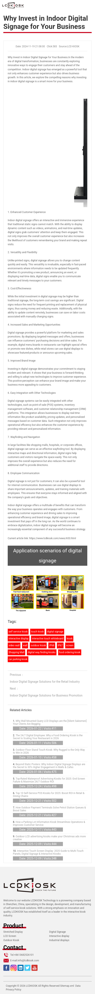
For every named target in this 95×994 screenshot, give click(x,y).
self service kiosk (18, 631)
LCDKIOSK (32, 985)
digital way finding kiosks (41, 652)
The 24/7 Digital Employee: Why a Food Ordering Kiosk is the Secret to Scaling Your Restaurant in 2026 (47, 737)
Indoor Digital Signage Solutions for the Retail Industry (45, 681)
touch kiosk (37, 631)
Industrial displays (59, 940)
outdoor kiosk (38, 645)
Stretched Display (13, 931)
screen (70, 645)
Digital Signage (57, 931)
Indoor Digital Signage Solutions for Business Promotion (46, 695)
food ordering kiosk (69, 652)
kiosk (69, 638)
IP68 (51, 645)
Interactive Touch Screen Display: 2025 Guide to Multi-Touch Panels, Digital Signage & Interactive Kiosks (48, 852)
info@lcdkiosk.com (28, 960)
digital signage (55, 631)
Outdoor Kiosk (11, 940)
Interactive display (59, 936)
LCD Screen (9, 936)
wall (25, 645)
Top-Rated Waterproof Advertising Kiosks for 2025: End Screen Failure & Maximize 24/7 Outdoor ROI (49, 780)
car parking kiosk (18, 659)
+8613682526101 (24, 954)
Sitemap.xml (67, 985)
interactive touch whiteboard (47, 638)
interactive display (19, 638)
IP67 (60, 645)
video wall (14, 645)
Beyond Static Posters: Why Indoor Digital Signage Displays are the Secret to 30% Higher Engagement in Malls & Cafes (49, 766)
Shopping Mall (16, 652)
